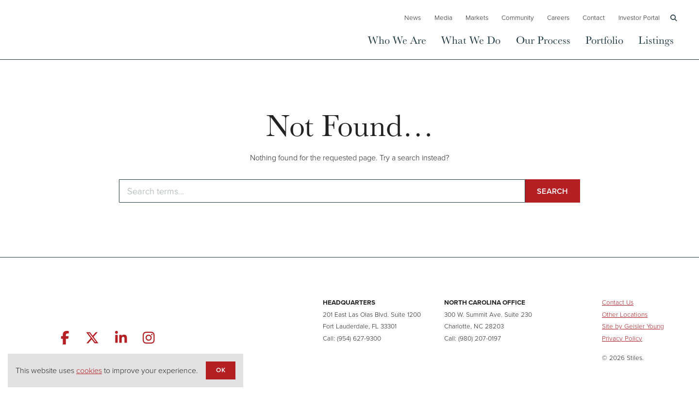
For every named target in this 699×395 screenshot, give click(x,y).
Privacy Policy (622, 338)
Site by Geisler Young (633, 326)
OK (220, 370)
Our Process (543, 40)
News (412, 17)
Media (443, 17)
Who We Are (397, 40)
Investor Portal (639, 17)
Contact (593, 17)
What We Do (470, 40)
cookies (89, 370)
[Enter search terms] (322, 191)
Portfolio (604, 40)
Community (517, 17)
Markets (477, 17)
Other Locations (625, 314)
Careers (558, 17)
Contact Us (617, 302)
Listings (656, 40)
